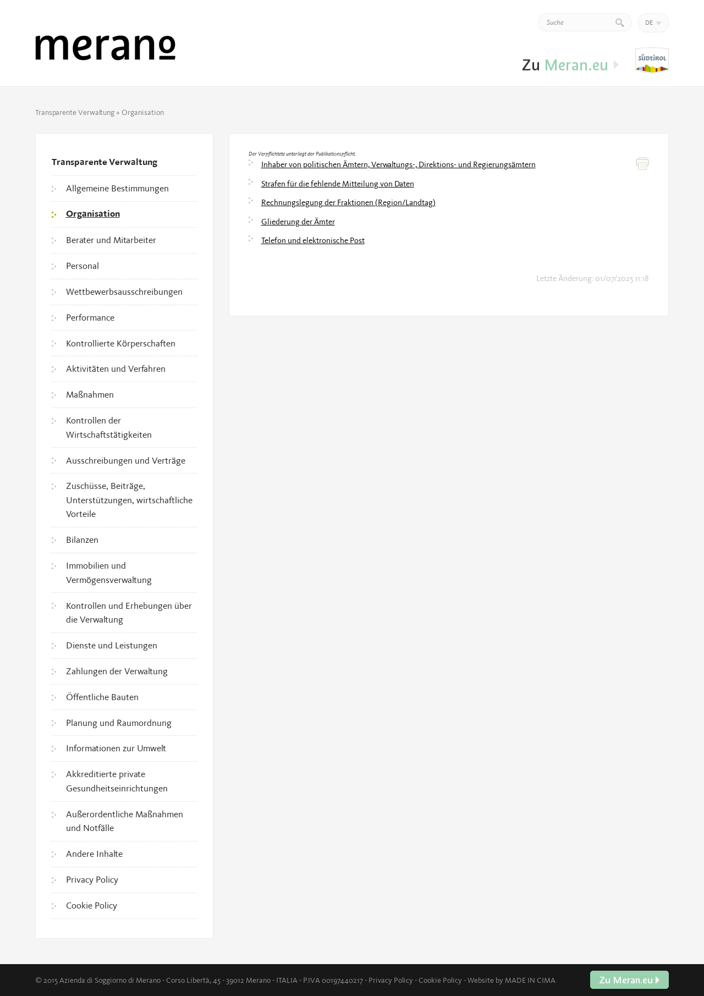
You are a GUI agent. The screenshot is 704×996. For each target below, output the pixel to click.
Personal (82, 265)
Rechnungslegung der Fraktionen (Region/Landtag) (348, 202)
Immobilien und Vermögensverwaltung (109, 572)
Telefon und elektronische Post (313, 240)
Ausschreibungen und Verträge (125, 460)
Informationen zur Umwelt (116, 747)
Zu (652, 61)
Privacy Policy (92, 879)
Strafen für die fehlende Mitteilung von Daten (337, 184)
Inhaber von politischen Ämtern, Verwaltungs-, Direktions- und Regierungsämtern (398, 164)
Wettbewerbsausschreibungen (124, 291)
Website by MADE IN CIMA (512, 980)
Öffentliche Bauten (102, 696)
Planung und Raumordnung (119, 722)
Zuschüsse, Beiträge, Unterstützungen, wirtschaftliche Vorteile (129, 499)
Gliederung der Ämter (298, 222)
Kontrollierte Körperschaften (120, 343)
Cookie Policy (91, 905)
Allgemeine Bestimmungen (117, 188)
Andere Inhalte (94, 853)
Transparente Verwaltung (74, 112)
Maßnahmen (90, 394)
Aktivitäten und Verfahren (116, 368)
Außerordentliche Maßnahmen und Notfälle (124, 821)
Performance (90, 317)
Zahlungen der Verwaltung (117, 670)
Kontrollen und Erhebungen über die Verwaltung (129, 612)
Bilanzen (82, 539)
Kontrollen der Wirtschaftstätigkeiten (109, 427)
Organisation (93, 214)
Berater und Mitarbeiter (111, 239)
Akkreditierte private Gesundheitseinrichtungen (117, 781)
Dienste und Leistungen (111, 645)
